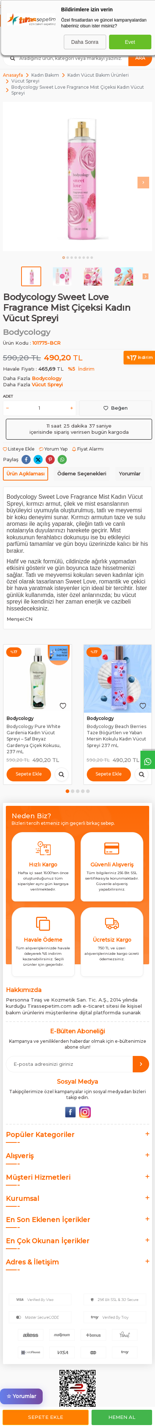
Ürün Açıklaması (25, 473)
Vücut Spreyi (25, 81)
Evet (130, 42)
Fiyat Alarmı (88, 449)
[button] (63, 257)
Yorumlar (129, 473)
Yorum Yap (53, 449)
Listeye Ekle (19, 449)
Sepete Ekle (45, 1417)
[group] (77, 176)
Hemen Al (121, 1417)
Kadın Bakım (45, 75)
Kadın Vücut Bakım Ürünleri (98, 75)
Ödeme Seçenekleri (81, 473)
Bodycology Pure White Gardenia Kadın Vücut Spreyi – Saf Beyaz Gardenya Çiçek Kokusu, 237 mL (34, 739)
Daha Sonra (84, 42)
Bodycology (26, 332)
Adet (8, 396)
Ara (140, 58)
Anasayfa (13, 75)
